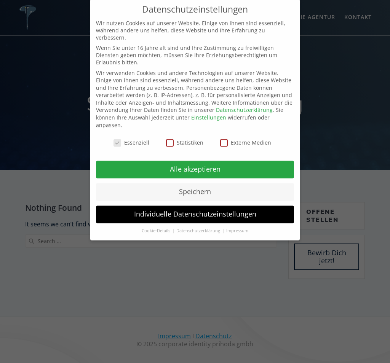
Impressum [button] (237, 220)
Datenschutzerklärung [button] (198, 220)
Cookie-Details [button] (156, 220)
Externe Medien (245, 132)
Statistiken (184, 132)
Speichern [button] (195, 181)
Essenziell (131, 132)
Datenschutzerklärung (244, 100)
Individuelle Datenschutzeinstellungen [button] (195, 204)
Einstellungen (208, 107)
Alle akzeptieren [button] (195, 159)
